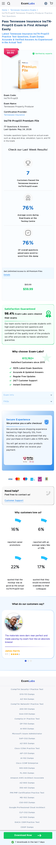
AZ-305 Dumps (27, 743)
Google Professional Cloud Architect (27, 807)
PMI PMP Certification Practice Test (27, 793)
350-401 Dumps (27, 788)
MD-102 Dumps (27, 797)
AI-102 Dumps (27, 758)
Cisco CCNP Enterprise (27, 763)
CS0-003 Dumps (27, 802)
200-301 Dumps (27, 709)
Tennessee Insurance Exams (23, 10)
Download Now (28, 835)
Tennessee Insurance (14, 115)
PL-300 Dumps (27, 773)
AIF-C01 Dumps (27, 753)
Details (7, 275)
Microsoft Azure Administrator (27, 734)
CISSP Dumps (27, 827)
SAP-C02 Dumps (27, 738)
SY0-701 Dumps (27, 694)
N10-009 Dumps (27, 768)
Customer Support (14, 501)
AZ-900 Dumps (27, 783)
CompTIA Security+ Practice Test (27, 689)
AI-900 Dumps (27, 729)
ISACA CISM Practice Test (27, 822)
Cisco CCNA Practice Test (27, 748)
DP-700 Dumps (27, 724)
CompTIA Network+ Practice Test (27, 704)
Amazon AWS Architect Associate (27, 778)
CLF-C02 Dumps (27, 812)
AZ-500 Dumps (27, 817)
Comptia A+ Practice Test (27, 719)
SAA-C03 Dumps (27, 714)
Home (4, 10)
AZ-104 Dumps (27, 699)
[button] (26, 661)
